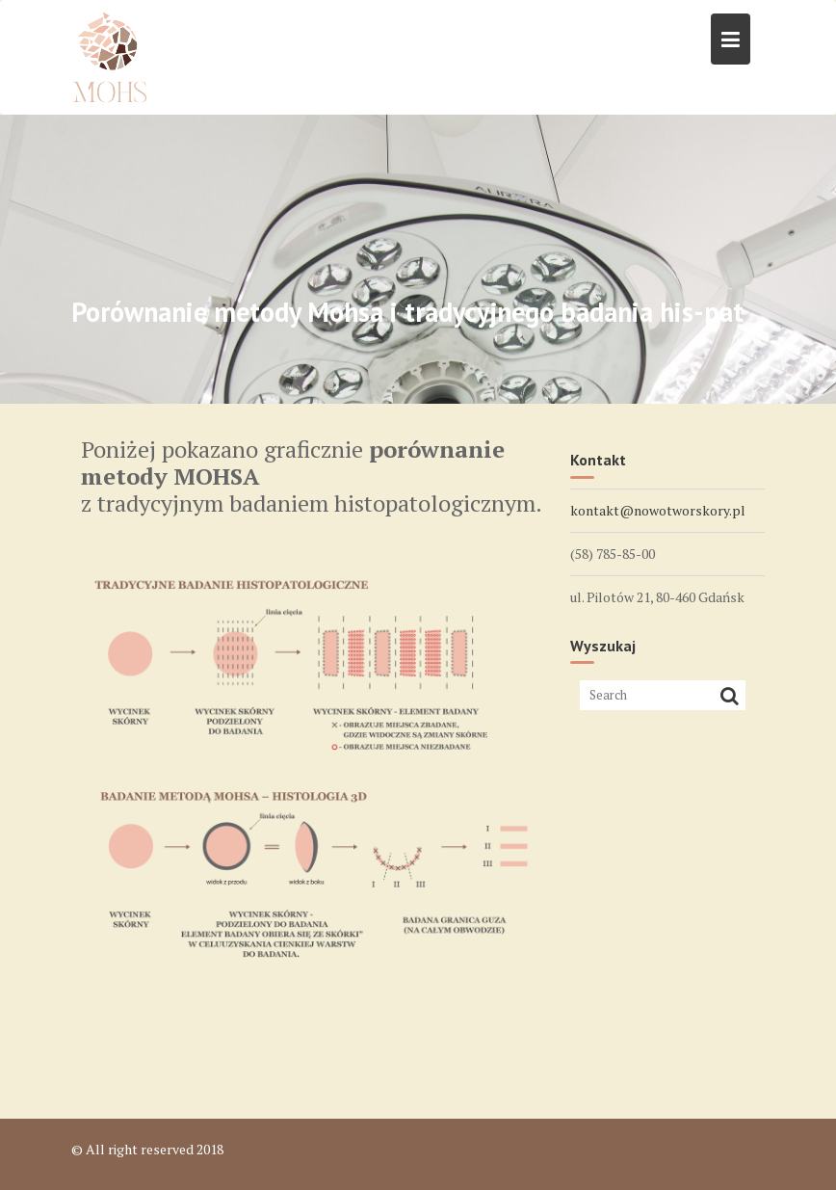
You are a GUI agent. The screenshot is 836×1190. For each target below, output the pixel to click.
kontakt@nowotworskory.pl (657, 510)
